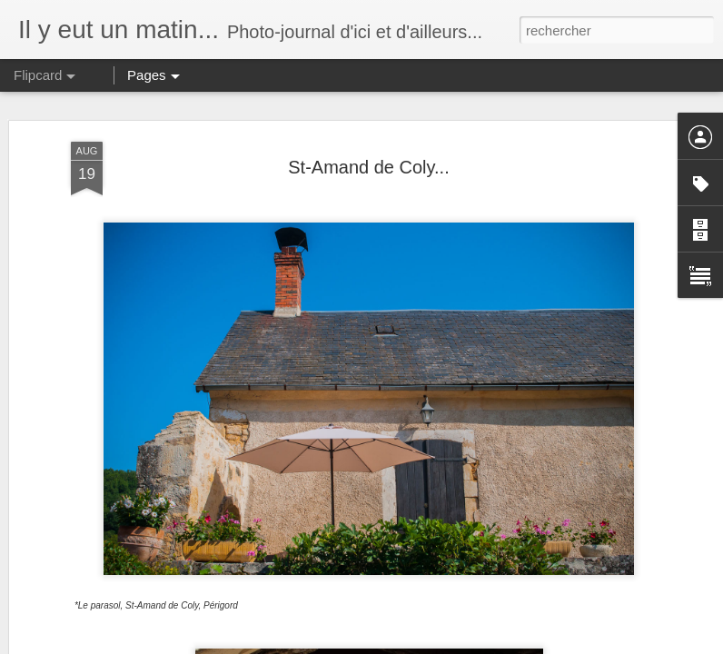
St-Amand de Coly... (368, 167)
